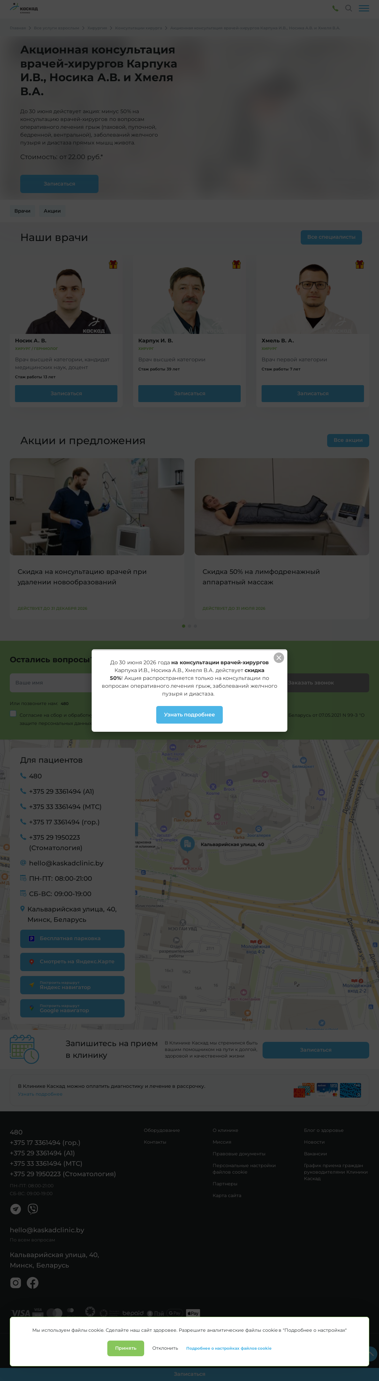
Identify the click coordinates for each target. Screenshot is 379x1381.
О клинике (225, 1126)
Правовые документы (239, 1149)
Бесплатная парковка (64, 938)
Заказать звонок (311, 682)
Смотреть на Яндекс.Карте (70, 961)
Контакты (155, 1137)
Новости (314, 1137)
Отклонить (165, 1373)
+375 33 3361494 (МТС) (65, 806)
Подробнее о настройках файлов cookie (229, 1373)
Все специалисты (328, 237)
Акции (52, 211)
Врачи (22, 211)
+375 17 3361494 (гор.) (64, 821)
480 (65, 703)
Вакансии (315, 1149)
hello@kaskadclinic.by (66, 862)
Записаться (66, 393)
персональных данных (127, 714)
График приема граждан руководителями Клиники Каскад (336, 1168)
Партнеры (225, 1179)
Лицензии (82, 1337)
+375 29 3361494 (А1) (61, 791)
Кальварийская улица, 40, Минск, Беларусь (72, 914)
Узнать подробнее (40, 1089)
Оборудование (162, 1126)
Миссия (222, 1137)
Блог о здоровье (324, 1126)
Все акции (348, 440)
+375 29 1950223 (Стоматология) (56, 842)
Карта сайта (227, 1191)
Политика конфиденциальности (38, 1337)
